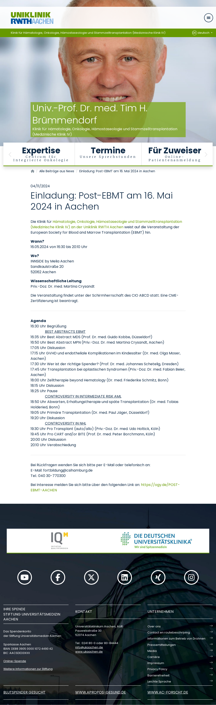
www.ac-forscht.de (167, 692)
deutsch (201, 32)
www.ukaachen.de (89, 652)
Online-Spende (14, 661)
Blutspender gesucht (24, 692)
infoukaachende (89, 647)
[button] (10, 154)
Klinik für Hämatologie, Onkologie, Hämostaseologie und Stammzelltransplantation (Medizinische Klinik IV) (88, 33)
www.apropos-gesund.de (100, 692)
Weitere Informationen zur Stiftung (28, 669)
